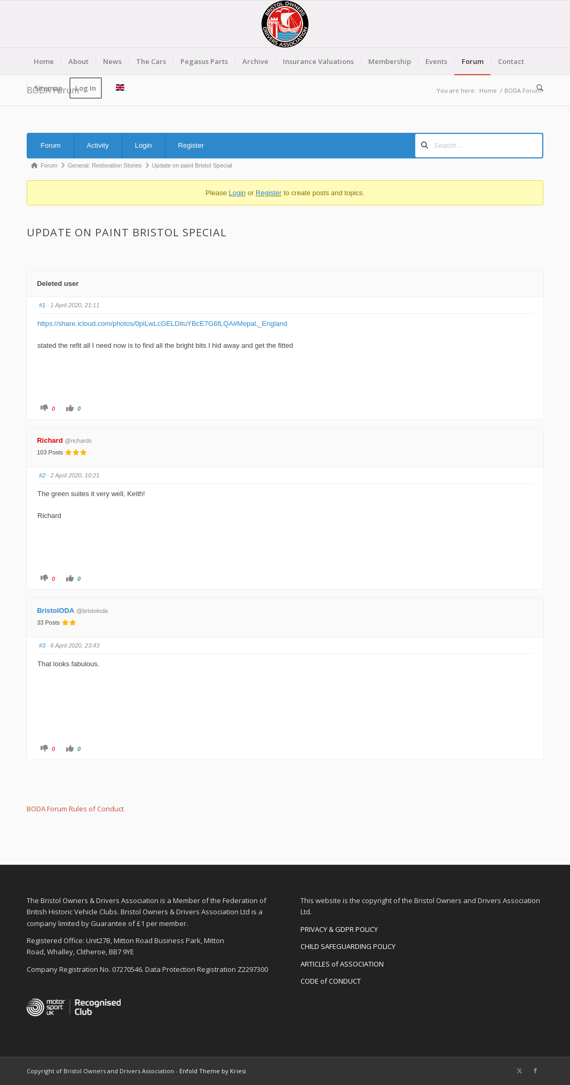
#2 (42, 475)
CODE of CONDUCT (330, 981)
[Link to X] (519, 1071)
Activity (98, 145)
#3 (42, 645)
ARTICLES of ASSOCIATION (342, 964)
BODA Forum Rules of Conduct (75, 808)
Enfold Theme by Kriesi (212, 1071)
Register (191, 145)
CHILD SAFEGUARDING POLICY (347, 946)
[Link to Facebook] (535, 1071)
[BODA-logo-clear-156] (285, 24)
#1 (42, 305)
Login (143, 145)
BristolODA (55, 611)
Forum (51, 145)
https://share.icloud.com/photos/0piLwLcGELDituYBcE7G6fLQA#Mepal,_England (162, 324)
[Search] (536, 88)
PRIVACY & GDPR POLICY (339, 929)
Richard (49, 440)
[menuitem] (44, 61)
